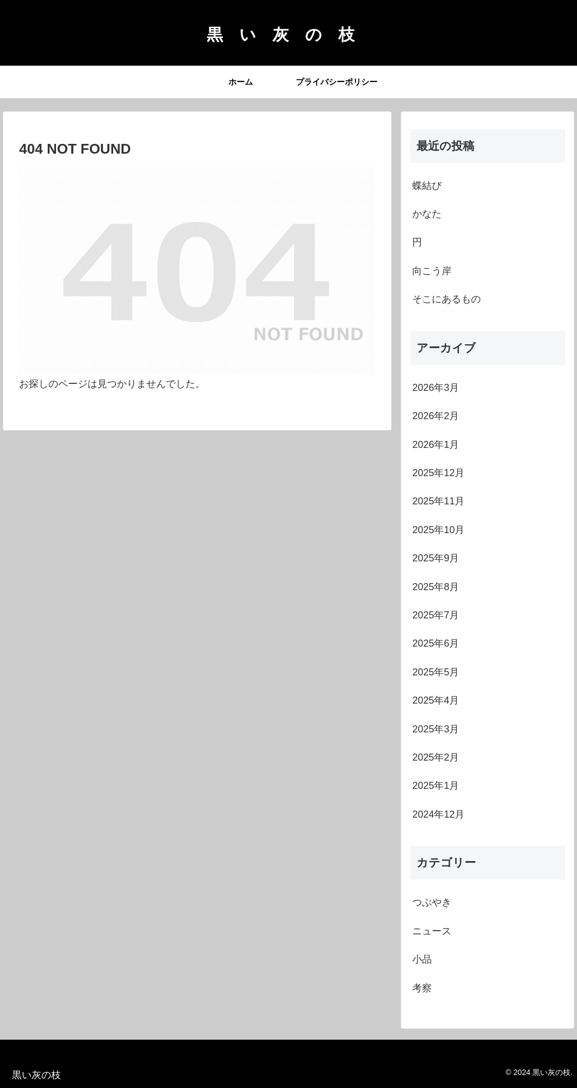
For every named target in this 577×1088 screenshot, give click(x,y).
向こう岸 (431, 270)
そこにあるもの (446, 299)
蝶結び (427, 185)
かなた (427, 213)
